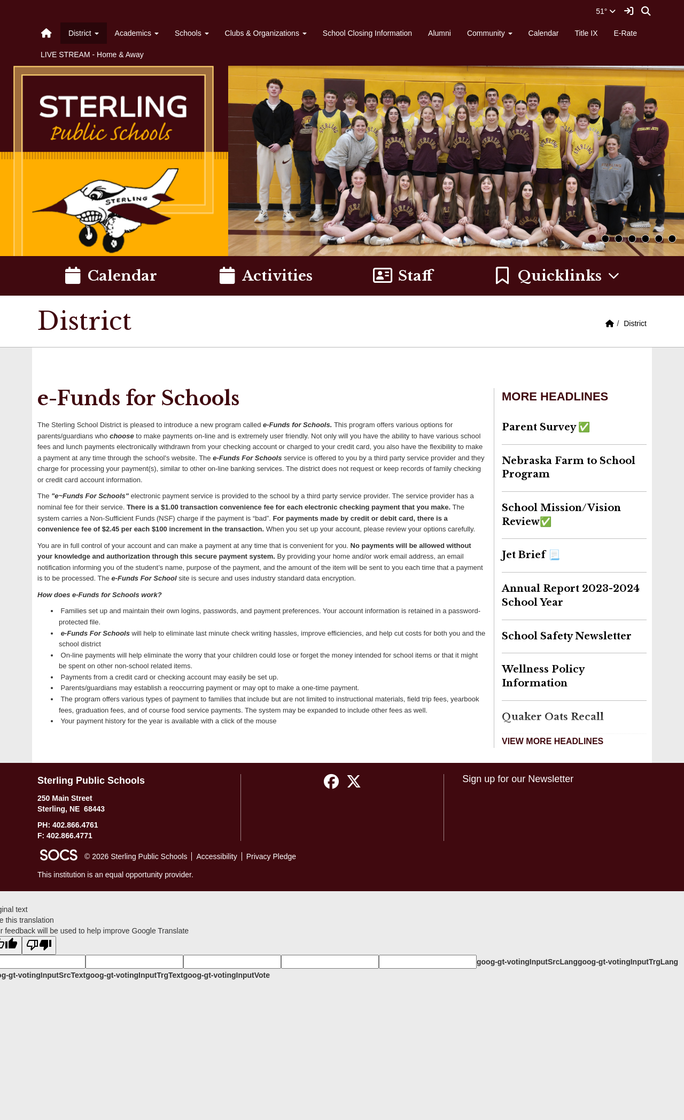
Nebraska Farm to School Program (568, 468)
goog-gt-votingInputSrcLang (527, 961)
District (635, 323)
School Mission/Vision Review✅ (561, 515)
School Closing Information (367, 33)
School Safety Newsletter (567, 636)
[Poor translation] (39, 945)
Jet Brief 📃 (531, 555)
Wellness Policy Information (543, 676)
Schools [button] (192, 33)
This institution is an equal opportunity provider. (115, 874)
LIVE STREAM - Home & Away (92, 54)
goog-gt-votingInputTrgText (134, 975)
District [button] (83, 33)
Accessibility (216, 856)
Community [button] (489, 33)
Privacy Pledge (271, 856)
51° (606, 11)
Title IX (585, 33)
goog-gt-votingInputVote (226, 975)
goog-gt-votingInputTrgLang (628, 961)
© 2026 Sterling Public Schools (135, 856)
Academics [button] (137, 33)
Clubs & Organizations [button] (266, 33)
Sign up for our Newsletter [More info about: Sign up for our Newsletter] (517, 779)
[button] (557, 276)
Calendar (543, 33)
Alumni (439, 33)
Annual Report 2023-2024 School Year (571, 595)
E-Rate (625, 33)
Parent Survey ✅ (546, 427)
